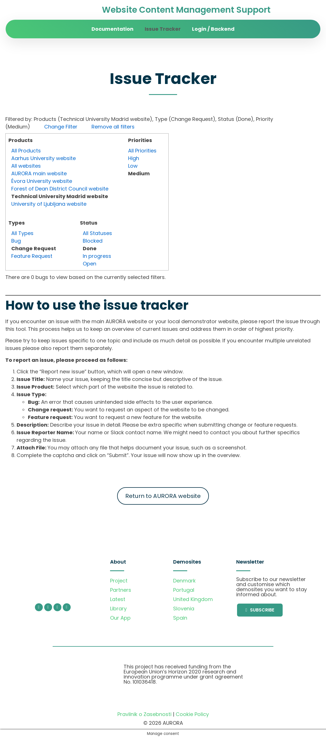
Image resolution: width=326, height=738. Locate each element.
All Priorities (142, 150)
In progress (97, 256)
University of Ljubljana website (48, 203)
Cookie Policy (192, 714)
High (133, 158)
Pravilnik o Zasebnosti (144, 714)
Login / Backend (213, 28)
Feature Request (31, 256)
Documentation (112, 28)
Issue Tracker (163, 28)
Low (133, 165)
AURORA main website (39, 173)
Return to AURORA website (163, 496)
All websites (26, 165)
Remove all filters (113, 126)
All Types (22, 233)
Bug (16, 240)
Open (89, 263)
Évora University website (41, 181)
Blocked (92, 240)
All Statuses (97, 233)
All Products (26, 150)
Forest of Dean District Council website (59, 188)
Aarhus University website (43, 158)
